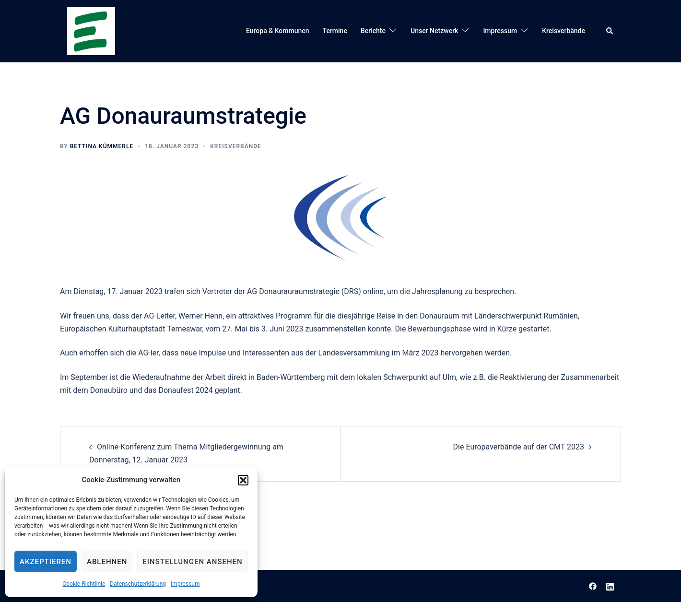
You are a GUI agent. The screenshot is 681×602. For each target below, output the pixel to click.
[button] (243, 480)
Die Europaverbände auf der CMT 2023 (518, 446)
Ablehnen (107, 561)
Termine (335, 31)
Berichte (373, 31)
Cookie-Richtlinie (83, 583)
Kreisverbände (563, 31)
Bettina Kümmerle (102, 146)
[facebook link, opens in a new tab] (593, 585)
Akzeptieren (45, 561)
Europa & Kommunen (277, 31)
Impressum (185, 583)
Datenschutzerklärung (138, 583)
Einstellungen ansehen (192, 561)
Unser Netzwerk (434, 31)
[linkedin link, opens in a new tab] (610, 585)
